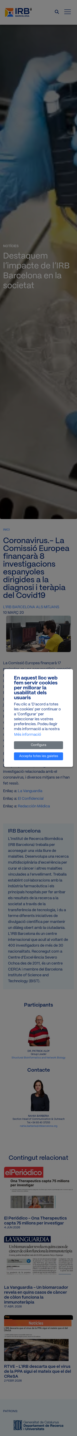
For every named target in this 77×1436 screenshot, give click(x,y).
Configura (38, 745)
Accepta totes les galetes (38, 756)
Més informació (27, 735)
